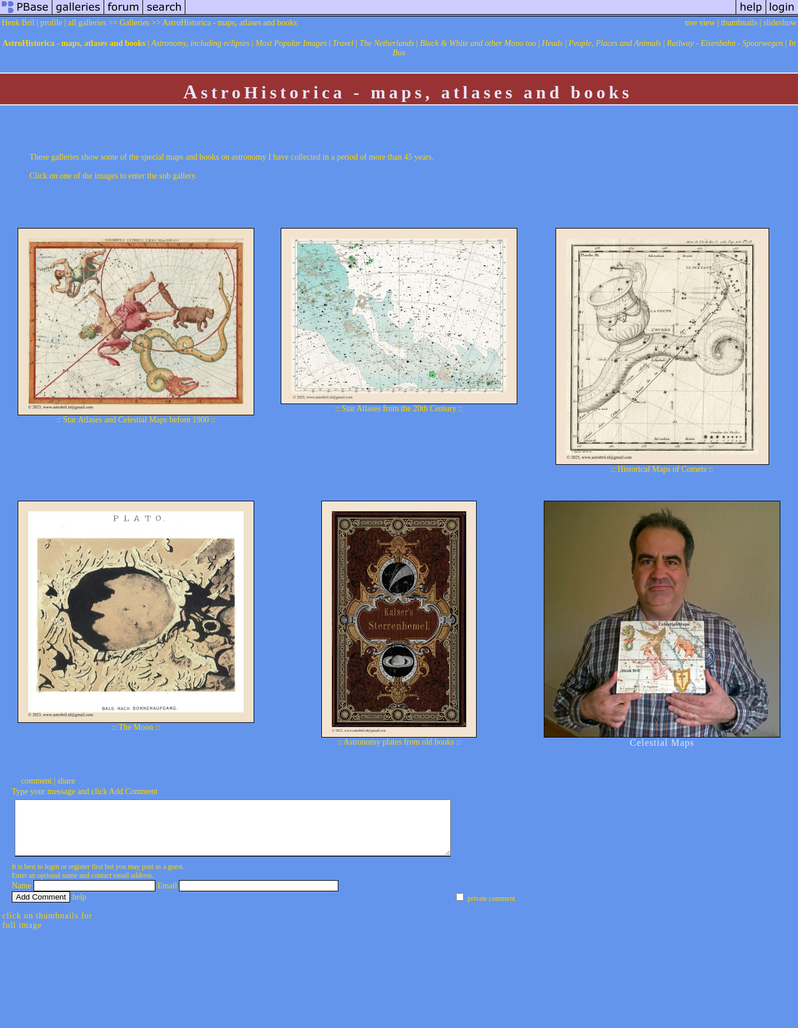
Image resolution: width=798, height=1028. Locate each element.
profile (51, 22)
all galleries (87, 22)
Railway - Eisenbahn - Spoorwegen (725, 43)
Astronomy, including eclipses (200, 43)
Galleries (134, 22)
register (79, 877)
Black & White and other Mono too (478, 43)
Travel (343, 43)
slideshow (779, 22)
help (79, 907)
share (66, 780)
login (52, 877)
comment (36, 780)
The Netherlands (387, 43)
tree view (699, 22)
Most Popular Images (291, 43)
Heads (552, 43)
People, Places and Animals (614, 43)
